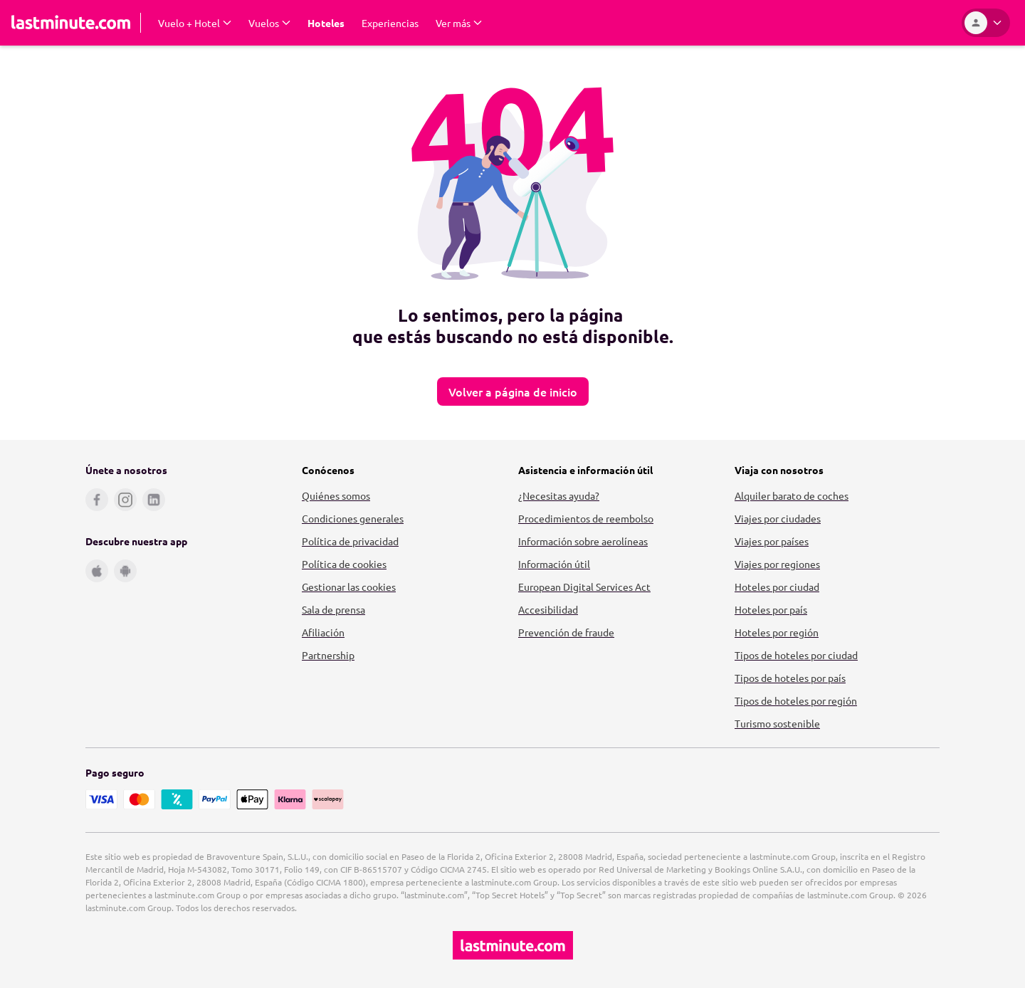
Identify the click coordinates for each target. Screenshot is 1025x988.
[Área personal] (986, 23)
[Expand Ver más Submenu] (459, 23)
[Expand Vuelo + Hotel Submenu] (194, 23)
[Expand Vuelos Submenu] (269, 23)
